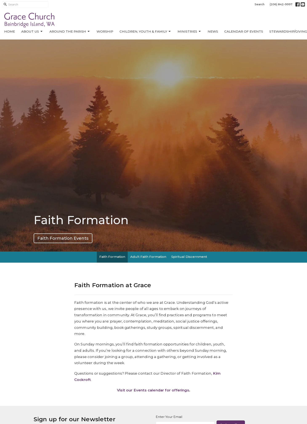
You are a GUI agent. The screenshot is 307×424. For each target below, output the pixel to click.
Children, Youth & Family (145, 31)
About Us (32, 31)
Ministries (189, 31)
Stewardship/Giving (288, 31)
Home (9, 31)
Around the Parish (69, 31)
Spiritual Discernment (189, 257)
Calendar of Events (243, 31)
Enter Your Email (169, 417)
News (213, 31)
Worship (105, 31)
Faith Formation (112, 257)
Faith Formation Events (63, 238)
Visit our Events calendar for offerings (153, 390)
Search (259, 4)
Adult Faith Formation (148, 257)
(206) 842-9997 (281, 4)
